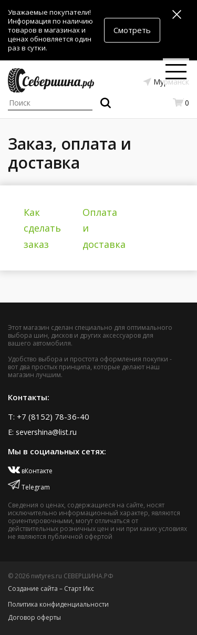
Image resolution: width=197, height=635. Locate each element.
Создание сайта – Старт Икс (51, 588)
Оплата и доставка (104, 228)
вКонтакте (30, 470)
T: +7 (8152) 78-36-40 (48, 416)
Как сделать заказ (42, 228)
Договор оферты (34, 617)
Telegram (29, 487)
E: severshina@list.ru (42, 432)
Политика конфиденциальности (58, 604)
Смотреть (132, 30)
